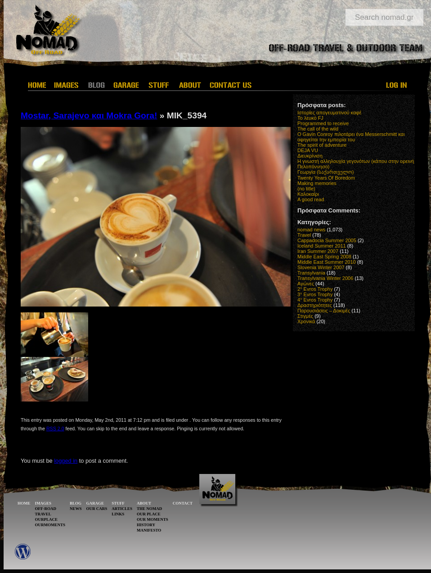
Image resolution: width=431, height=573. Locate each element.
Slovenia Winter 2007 (321, 267)
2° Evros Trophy (314, 289)
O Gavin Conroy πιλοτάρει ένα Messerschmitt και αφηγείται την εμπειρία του (350, 136)
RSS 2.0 (55, 428)
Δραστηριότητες (314, 305)
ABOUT (144, 503)
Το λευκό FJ (310, 118)
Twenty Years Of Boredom (326, 177)
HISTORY (146, 525)
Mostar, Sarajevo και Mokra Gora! (89, 115)
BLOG (75, 503)
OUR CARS (97, 508)
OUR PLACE (149, 514)
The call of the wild (317, 128)
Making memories (317, 183)
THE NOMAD (149, 508)
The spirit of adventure (321, 145)
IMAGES (43, 503)
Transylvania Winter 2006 (325, 278)
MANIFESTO (149, 530)
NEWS (76, 508)
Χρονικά (306, 321)
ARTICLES (122, 508)
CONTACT (183, 503)
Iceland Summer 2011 (321, 245)
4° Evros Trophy (314, 299)
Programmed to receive (323, 123)
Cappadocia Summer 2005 (326, 240)
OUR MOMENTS (152, 519)
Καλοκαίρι (308, 194)
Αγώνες (305, 283)
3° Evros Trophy (314, 294)
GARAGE (95, 503)
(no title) (306, 188)
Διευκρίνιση (310, 155)
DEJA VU (307, 150)
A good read (310, 199)
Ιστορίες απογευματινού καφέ (329, 112)
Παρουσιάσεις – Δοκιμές (323, 310)
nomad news (311, 229)
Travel (304, 235)
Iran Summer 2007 (317, 251)
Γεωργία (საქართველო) (325, 172)
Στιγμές (305, 316)
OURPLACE (46, 519)
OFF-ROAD (46, 508)
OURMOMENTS (50, 525)
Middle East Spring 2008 (324, 256)
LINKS (118, 514)
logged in (65, 460)
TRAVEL (43, 514)
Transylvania (311, 272)
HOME (24, 503)
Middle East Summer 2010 (326, 262)
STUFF (118, 503)
